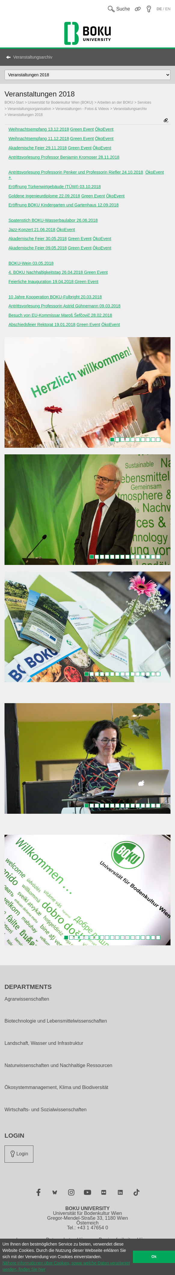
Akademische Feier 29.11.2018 (37, 147)
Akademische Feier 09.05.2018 (37, 248)
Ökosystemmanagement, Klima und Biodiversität (56, 1087)
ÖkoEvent (104, 129)
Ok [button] (154, 1257)
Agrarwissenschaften (27, 999)
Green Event (82, 129)
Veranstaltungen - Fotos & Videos (82, 109)
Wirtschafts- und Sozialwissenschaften (46, 1109)
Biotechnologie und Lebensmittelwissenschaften (56, 1021)
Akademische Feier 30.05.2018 (37, 238)
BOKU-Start (14, 102)
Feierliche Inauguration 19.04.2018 (40, 281)
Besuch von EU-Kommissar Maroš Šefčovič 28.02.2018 (60, 315)
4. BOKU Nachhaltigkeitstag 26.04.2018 (46, 272)
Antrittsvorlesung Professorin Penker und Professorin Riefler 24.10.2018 (75, 172)
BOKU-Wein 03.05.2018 (31, 263)
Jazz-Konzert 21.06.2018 (31, 229)
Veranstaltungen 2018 (25, 115)
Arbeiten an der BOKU (115, 102)
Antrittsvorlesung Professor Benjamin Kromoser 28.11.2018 (63, 157)
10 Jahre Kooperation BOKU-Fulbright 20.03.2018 (55, 296)
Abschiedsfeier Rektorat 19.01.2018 (41, 324)
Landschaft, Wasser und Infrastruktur (44, 1043)
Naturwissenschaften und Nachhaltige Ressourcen (58, 1065)
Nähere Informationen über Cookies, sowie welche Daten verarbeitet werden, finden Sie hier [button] (66, 1266)
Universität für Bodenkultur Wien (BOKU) (60, 102)
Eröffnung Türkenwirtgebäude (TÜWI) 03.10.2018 (54, 186)
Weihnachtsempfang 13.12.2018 (38, 129)
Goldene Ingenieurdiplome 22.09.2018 (44, 196)
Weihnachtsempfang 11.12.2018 (38, 138)
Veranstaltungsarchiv (32, 57)
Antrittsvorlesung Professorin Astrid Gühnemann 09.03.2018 (64, 305)
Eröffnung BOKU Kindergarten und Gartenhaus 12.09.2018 (63, 205)
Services (144, 102)
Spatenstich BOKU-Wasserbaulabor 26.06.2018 (53, 220)
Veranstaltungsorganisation (29, 109)
